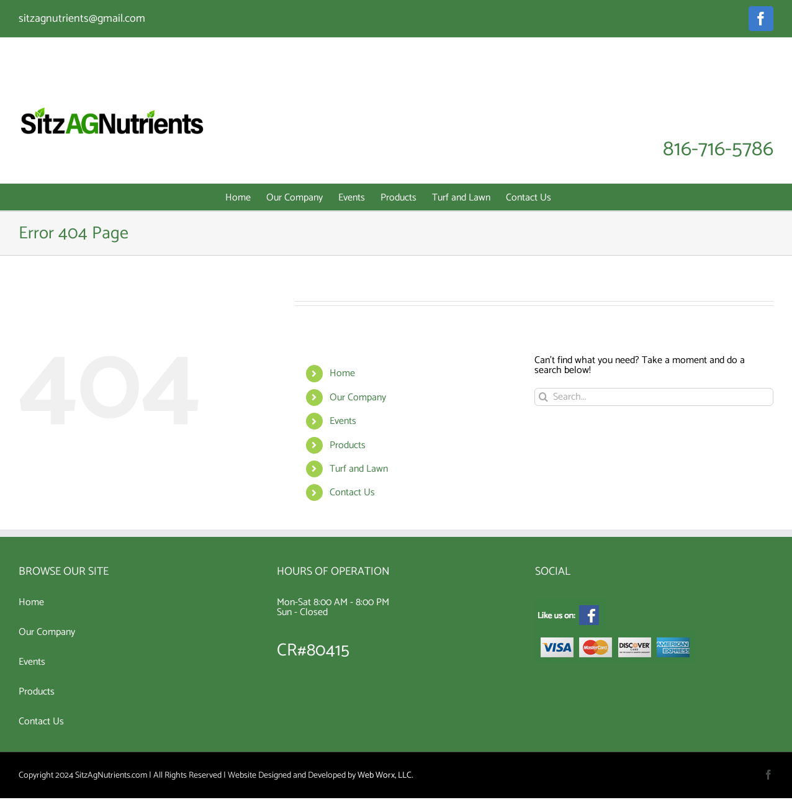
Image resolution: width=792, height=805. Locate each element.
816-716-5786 (718, 149)
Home (342, 373)
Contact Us (352, 492)
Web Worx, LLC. (385, 775)
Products (348, 445)
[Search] (543, 397)
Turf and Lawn (359, 469)
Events (343, 421)
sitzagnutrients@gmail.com (82, 18)
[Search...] (653, 397)
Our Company (358, 397)
